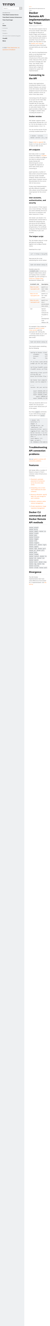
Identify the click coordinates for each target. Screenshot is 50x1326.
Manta (4, 41)
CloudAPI (5, 38)
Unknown (35, 26)
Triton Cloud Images (8, 20)
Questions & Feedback (9, 49)
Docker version (35, 116)
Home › (30, 6)
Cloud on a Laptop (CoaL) (36, 278)
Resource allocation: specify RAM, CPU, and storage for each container (39, 496)
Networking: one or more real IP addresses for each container (38, 489)
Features (4, 30)
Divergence (5, 33)
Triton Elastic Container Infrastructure (12, 17)
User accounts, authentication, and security (37, 200)
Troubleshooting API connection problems (38, 451)
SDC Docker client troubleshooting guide (11, 35)
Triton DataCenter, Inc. (13, 47)
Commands (5, 28)
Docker (4, 25)
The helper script (36, 236)
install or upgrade (38, 142)
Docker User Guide (36, 43)
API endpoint (34, 150)
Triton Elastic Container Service (10, 14)
